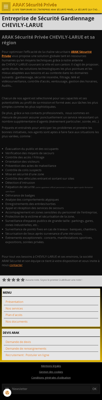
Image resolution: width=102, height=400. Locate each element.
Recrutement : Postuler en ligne (27, 355)
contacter (16, 265)
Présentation (14, 302)
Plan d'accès (14, 315)
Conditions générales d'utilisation (51, 377)
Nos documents (17, 321)
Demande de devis (18, 342)
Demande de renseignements (26, 348)
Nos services (14, 308)
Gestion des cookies (51, 372)
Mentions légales (51, 366)
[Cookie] (7, 393)
